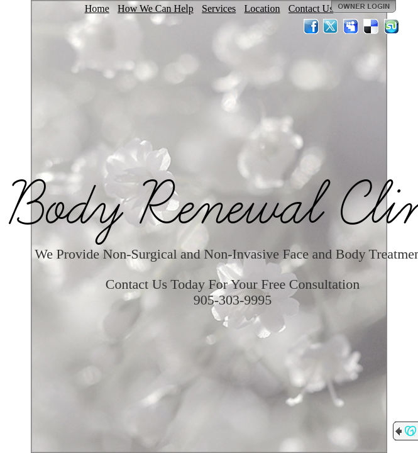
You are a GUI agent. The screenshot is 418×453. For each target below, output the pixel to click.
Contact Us (311, 8)
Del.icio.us (371, 26)
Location (262, 8)
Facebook (311, 26)
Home (97, 8)
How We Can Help (156, 8)
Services (219, 8)
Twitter (331, 26)
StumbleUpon (391, 26)
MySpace (351, 26)
